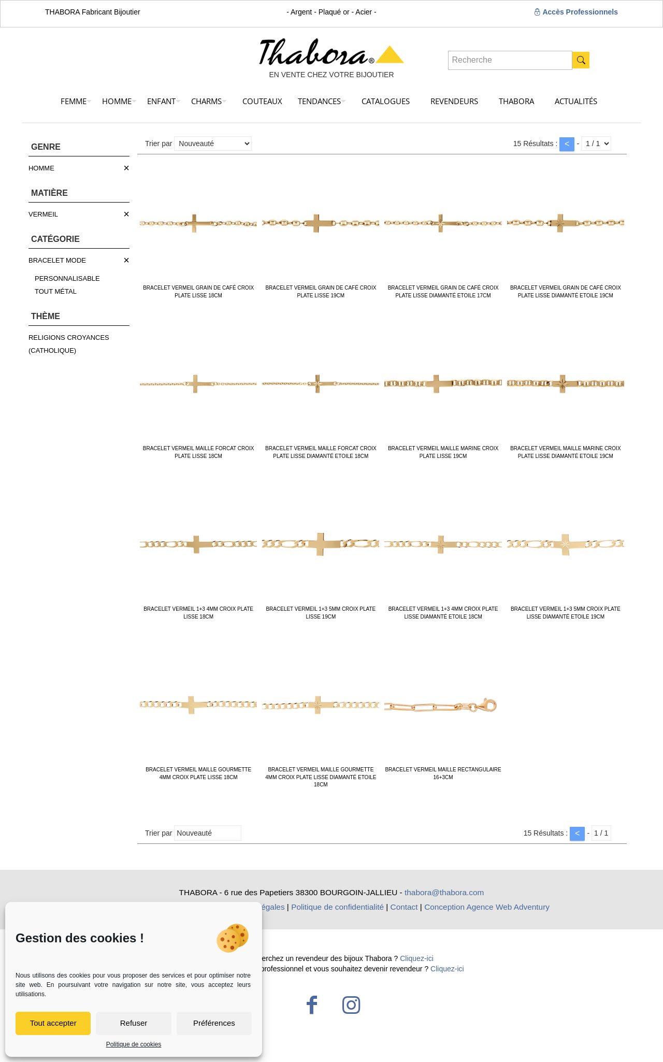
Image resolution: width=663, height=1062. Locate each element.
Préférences (214, 1022)
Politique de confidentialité (337, 906)
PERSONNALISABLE (67, 278)
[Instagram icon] (351, 1005)
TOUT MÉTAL (56, 291)
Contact (404, 906)
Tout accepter (53, 1022)
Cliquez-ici (417, 958)
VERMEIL (43, 214)
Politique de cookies (134, 1044)
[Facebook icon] (312, 1005)
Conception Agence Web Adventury (487, 906)
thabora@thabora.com (444, 892)
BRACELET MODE (57, 260)
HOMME (41, 168)
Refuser (134, 1022)
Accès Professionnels (576, 12)
